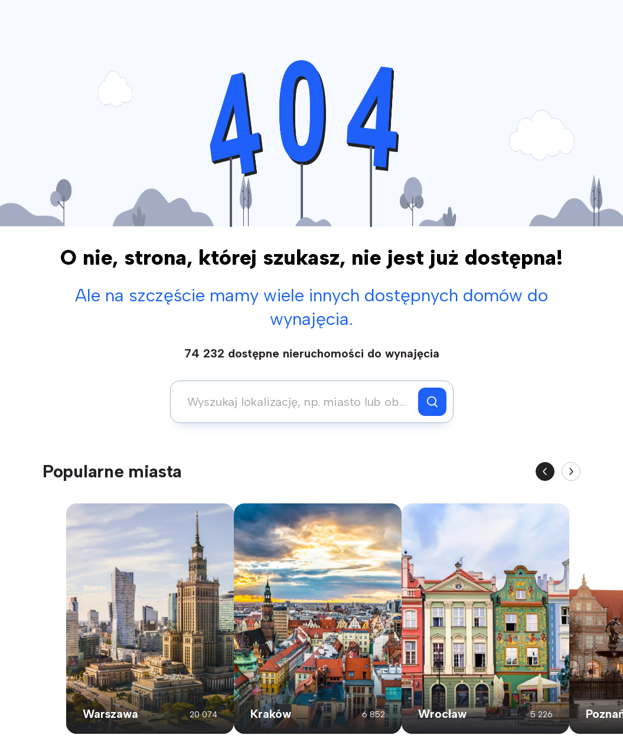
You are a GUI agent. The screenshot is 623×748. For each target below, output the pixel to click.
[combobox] (297, 402)
